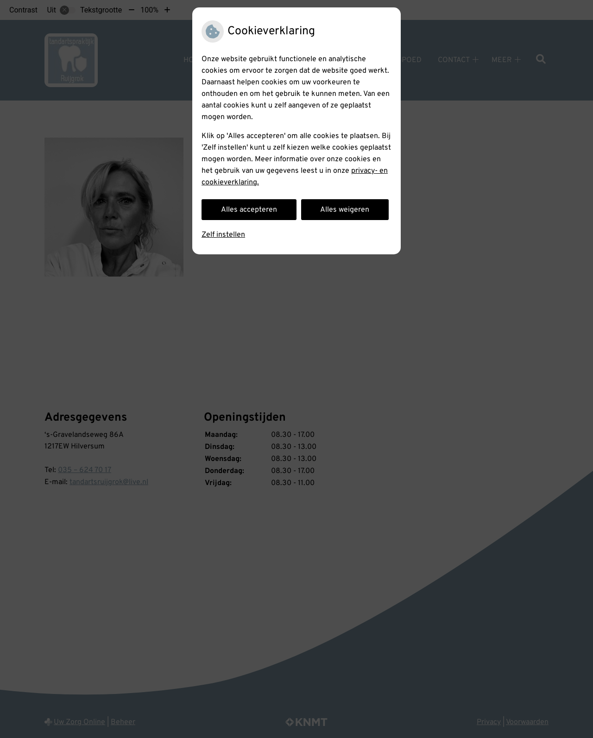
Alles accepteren (249, 209)
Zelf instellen (223, 235)
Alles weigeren (344, 209)
